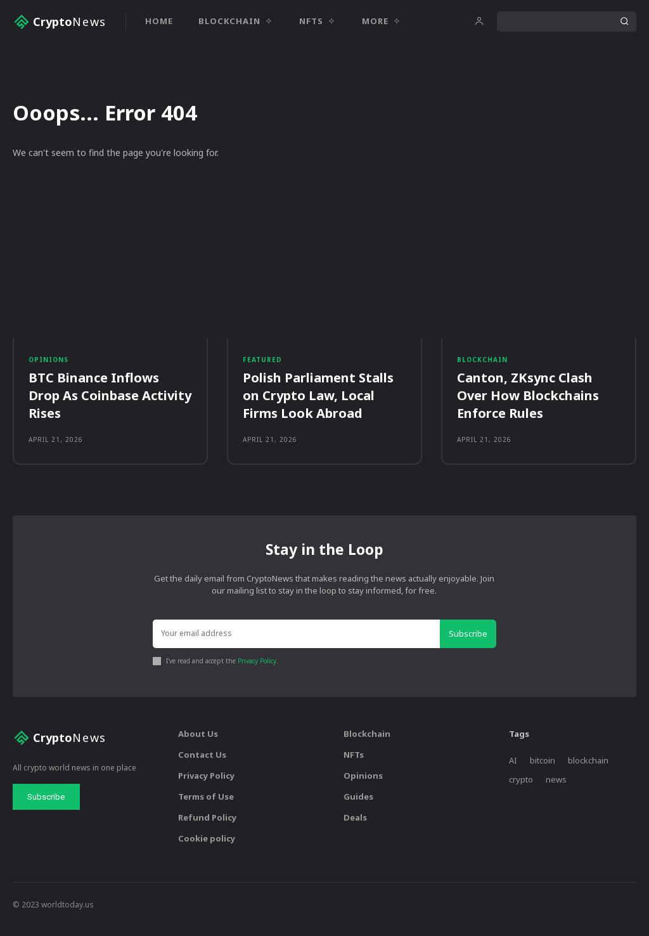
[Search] (624, 21)
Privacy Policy (257, 670)
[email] (298, 645)
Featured (262, 366)
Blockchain (482, 366)
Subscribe (469, 644)
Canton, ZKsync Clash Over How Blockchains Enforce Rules (528, 403)
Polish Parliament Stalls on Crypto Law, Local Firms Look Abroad (318, 403)
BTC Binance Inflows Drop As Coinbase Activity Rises (110, 403)
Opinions (48, 366)
